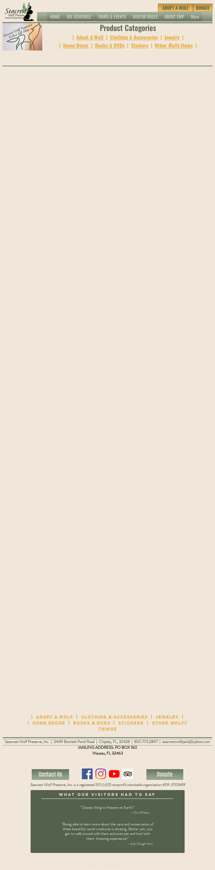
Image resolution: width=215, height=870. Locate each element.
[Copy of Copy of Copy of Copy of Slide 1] (119, 864)
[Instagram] (100, 774)
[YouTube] (114, 774)
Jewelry (172, 37)
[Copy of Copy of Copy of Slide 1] (105, 864)
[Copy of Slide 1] (91, 864)
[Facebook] (87, 774)
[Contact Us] (50, 774)
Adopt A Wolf (90, 37)
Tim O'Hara (141, 812)
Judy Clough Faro (141, 844)
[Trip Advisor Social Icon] (127, 774)
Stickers (139, 45)
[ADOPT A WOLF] (175, 8)
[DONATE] (202, 8)
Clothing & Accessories (134, 37)
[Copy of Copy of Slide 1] (100, 864)
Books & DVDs (110, 45)
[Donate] (164, 774)
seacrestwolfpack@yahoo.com (186, 742)
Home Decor (76, 45)
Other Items (174, 45)
